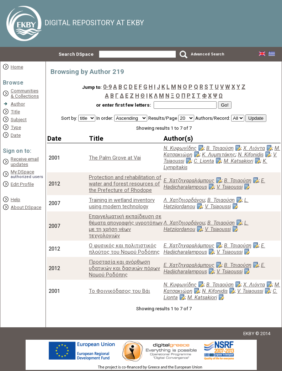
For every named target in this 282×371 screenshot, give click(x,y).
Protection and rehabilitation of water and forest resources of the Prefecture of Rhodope (125, 183)
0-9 (107, 87)
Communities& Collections (25, 93)
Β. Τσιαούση (220, 148)
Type (16, 127)
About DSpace (26, 207)
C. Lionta (204, 161)
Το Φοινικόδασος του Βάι (119, 291)
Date (16, 135)
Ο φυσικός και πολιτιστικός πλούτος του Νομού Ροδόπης (124, 248)
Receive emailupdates (25, 161)
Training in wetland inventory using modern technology (122, 203)
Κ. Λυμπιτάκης (218, 154)
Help (15, 199)
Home (17, 67)
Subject (19, 119)
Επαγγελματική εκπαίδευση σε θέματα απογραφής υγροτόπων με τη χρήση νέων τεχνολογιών (126, 226)
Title (15, 111)
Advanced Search (207, 54)
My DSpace (22, 171)
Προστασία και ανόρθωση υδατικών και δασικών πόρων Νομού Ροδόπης (124, 268)
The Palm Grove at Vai (115, 158)
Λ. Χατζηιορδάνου (184, 200)
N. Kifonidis (251, 154)
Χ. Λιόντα (254, 148)
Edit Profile (22, 184)
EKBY (248, 333)
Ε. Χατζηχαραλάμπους (189, 180)
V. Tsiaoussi (230, 187)
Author (18, 104)
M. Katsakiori (238, 161)
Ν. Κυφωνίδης (180, 148)
